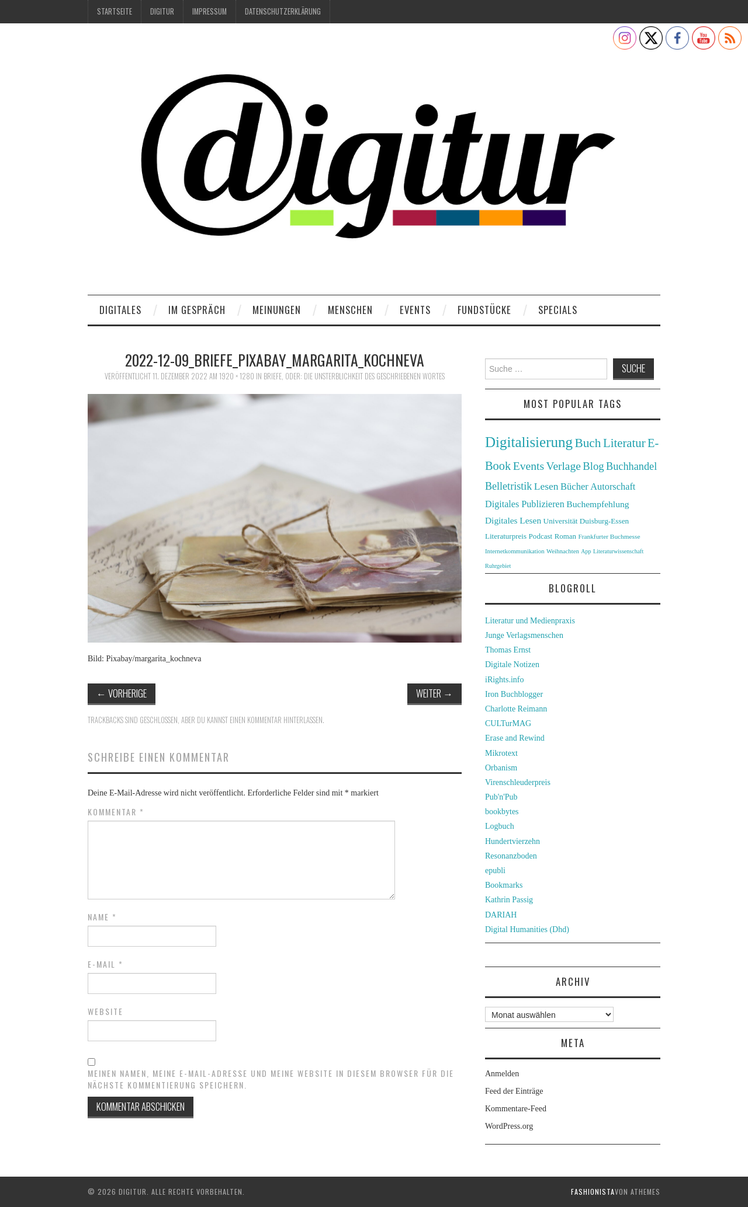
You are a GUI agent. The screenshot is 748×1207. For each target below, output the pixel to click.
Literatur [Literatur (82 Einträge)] (624, 443)
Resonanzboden (511, 856)
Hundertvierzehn (512, 841)
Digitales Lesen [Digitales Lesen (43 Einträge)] (513, 520)
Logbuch (499, 826)
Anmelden (502, 1073)
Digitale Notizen (512, 664)
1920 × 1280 (236, 376)
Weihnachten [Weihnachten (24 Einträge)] (562, 550)
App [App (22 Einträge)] (586, 551)
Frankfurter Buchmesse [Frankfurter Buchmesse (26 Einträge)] (609, 536)
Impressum (209, 11)
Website (105, 1011)
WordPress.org (509, 1126)
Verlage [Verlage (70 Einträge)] (563, 466)
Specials (557, 309)
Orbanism (501, 767)
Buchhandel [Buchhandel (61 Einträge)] (631, 466)
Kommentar (116, 812)
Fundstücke (484, 309)
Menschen (350, 309)
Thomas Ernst (508, 650)
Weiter (434, 693)
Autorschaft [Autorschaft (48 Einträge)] (612, 486)
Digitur (162, 11)
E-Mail (105, 964)
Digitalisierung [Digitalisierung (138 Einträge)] (529, 442)
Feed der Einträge (514, 1091)
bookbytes (502, 811)
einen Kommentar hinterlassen (276, 719)
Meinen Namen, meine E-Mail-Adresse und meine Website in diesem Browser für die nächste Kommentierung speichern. (271, 1079)
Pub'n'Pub (501, 797)
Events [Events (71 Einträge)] (528, 466)
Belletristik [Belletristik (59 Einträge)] (508, 486)
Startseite (114, 11)
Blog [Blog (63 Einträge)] (593, 466)
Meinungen (276, 309)
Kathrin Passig (509, 899)
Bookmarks (504, 885)
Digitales (120, 309)
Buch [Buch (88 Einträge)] (587, 443)
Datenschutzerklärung (283, 11)
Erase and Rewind (515, 738)
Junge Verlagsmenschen (524, 635)
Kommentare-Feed (515, 1108)
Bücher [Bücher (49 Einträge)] (574, 486)
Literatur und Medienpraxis (530, 620)
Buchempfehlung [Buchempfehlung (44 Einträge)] (597, 504)
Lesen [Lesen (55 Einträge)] (546, 486)
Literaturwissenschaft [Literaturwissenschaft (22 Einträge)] (618, 551)
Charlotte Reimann (516, 708)
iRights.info (504, 679)
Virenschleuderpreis (517, 782)
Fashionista (593, 1191)
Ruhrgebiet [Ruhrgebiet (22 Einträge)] (498, 566)
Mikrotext (501, 753)
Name (102, 917)
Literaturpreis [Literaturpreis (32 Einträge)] (506, 536)
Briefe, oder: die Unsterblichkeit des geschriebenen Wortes (354, 376)
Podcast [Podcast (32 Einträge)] (541, 536)
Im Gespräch (197, 309)
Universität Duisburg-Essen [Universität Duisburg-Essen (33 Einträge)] (586, 521)
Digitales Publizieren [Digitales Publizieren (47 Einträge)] (525, 504)
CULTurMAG (508, 723)
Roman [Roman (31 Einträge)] (565, 536)
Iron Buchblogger (514, 694)
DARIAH (501, 915)
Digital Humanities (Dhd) (527, 929)
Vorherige (121, 693)
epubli (495, 870)
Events (415, 309)
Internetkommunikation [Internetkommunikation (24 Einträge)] (515, 550)
